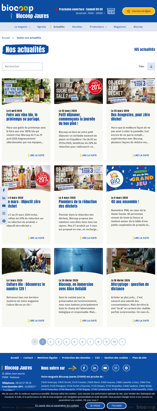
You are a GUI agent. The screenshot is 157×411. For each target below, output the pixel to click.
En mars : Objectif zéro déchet (23, 204)
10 (114, 342)
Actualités (59, 26)
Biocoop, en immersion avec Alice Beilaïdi (76, 286)
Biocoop (138, 26)
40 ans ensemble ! (125, 202)
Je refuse (95, 405)
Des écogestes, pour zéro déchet (130, 117)
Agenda (41, 26)
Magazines (120, 26)
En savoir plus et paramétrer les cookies (57, 405)
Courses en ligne (139, 11)
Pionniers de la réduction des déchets (78, 204)
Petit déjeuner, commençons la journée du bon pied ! (77, 119)
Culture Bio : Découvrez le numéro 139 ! (25, 286)
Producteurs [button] (97, 26)
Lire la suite (38, 155)
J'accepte (117, 405)
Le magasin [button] (21, 26)
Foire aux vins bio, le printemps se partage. (23, 117)
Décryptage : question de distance (130, 286)
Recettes (77, 26)
